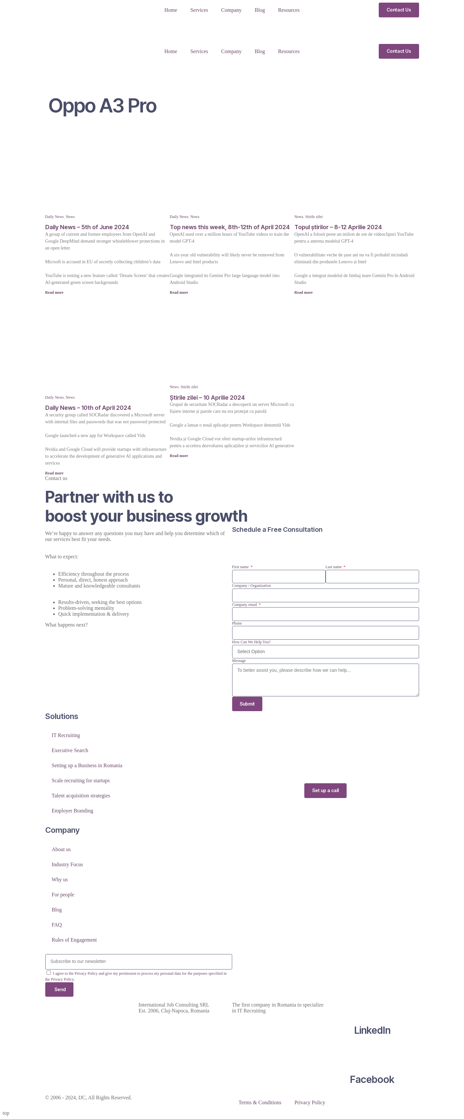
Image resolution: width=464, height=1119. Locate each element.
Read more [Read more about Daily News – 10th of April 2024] (54, 473)
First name (241, 567)
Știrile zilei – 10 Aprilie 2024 (207, 397)
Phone (237, 623)
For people (63, 894)
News (70, 216)
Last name (334, 567)
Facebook (372, 1080)
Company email (245, 604)
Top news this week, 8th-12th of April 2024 (230, 227)
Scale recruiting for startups (81, 781)
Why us (60, 879)
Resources (289, 10)
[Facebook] (372, 1054)
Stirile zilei (314, 216)
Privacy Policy (309, 1103)
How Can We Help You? (251, 642)
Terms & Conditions (260, 1103)
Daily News (54, 216)
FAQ (57, 925)
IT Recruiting (66, 735)
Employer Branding (72, 811)
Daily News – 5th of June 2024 (87, 227)
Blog (260, 10)
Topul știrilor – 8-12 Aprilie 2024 (338, 227)
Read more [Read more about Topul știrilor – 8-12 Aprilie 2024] (303, 292)
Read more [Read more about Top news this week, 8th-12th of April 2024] (179, 292)
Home (170, 10)
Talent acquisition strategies (81, 796)
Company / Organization (251, 585)
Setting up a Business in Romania (87, 766)
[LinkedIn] (372, 1005)
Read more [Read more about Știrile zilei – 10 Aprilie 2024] (179, 455)
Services (199, 10)
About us (61, 849)
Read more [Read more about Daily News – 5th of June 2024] (54, 292)
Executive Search (70, 750)
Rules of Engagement (74, 940)
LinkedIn (372, 1030)
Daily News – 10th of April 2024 (88, 407)
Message (239, 660)
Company (231, 10)
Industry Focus (67, 864)
